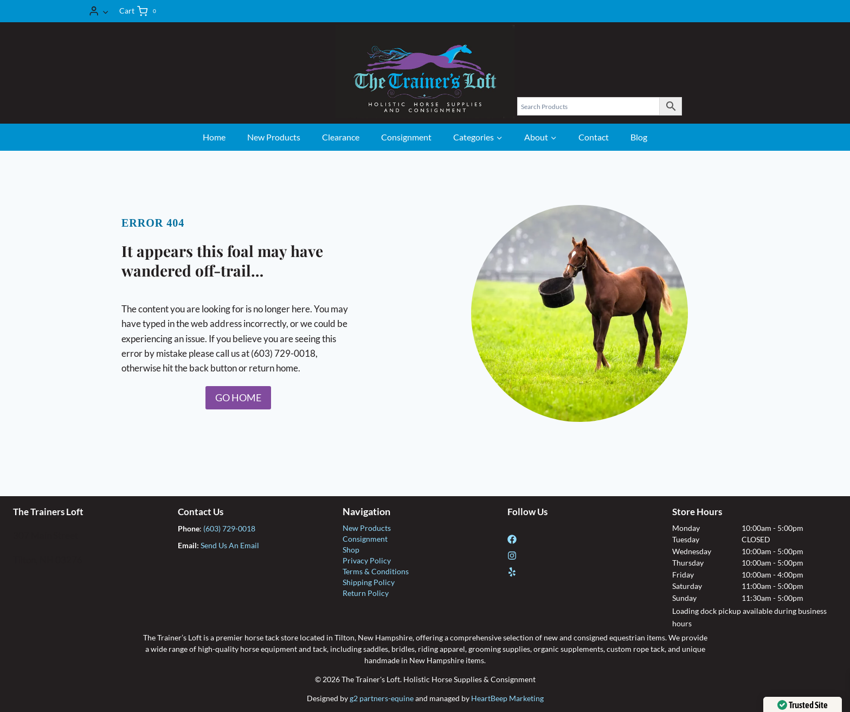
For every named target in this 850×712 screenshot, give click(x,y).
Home (214, 137)
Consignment (406, 137)
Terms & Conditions (376, 571)
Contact (593, 137)
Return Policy (366, 593)
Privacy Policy (367, 560)
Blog (638, 137)
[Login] (98, 11)
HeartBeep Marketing (507, 698)
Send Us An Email (230, 545)
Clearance (340, 137)
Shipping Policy (369, 582)
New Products (273, 137)
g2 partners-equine (382, 698)
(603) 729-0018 (229, 528)
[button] (105, 11)
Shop (351, 549)
